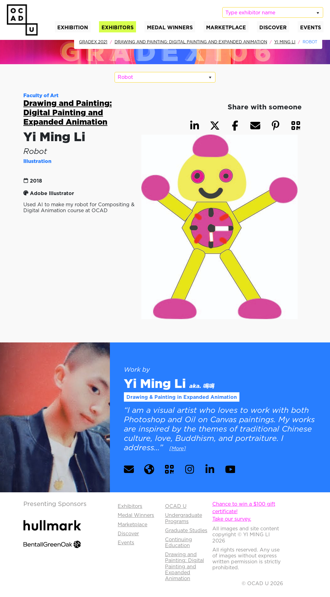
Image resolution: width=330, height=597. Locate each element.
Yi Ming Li (284, 42)
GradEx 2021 (93, 42)
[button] (296, 126)
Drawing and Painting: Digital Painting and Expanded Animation (191, 42)
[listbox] (272, 12)
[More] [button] (177, 448)
